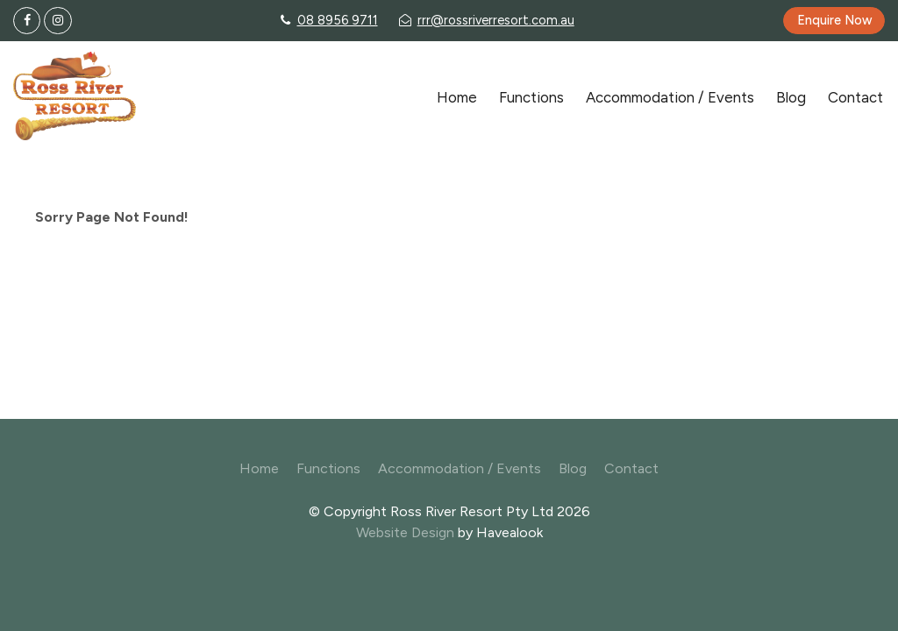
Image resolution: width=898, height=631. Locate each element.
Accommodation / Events (670, 97)
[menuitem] (259, 469)
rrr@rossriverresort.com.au (495, 20)
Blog (791, 97)
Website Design (405, 532)
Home (457, 97)
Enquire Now (834, 20)
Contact (855, 97)
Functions (531, 97)
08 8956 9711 (337, 20)
